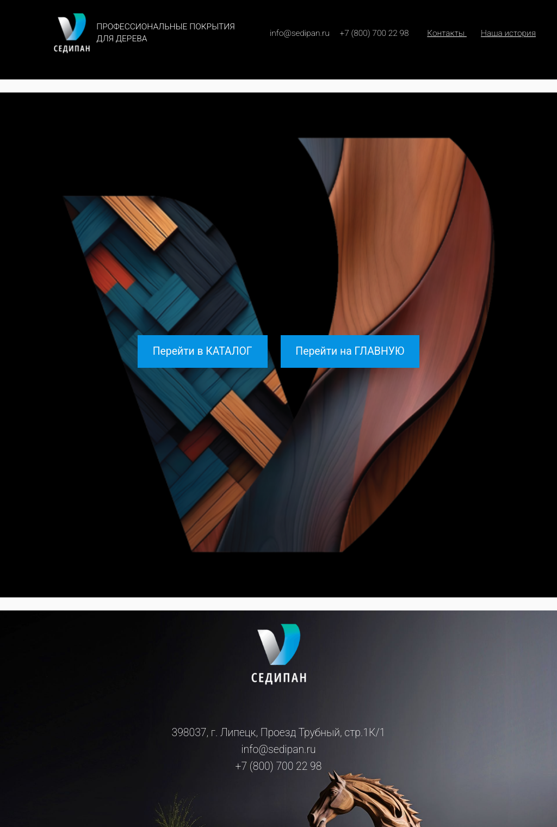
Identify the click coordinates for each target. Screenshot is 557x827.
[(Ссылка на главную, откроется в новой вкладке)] (279, 654)
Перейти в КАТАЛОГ (202, 351)
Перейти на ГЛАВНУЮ (349, 351)
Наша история (508, 33)
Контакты (447, 33)
